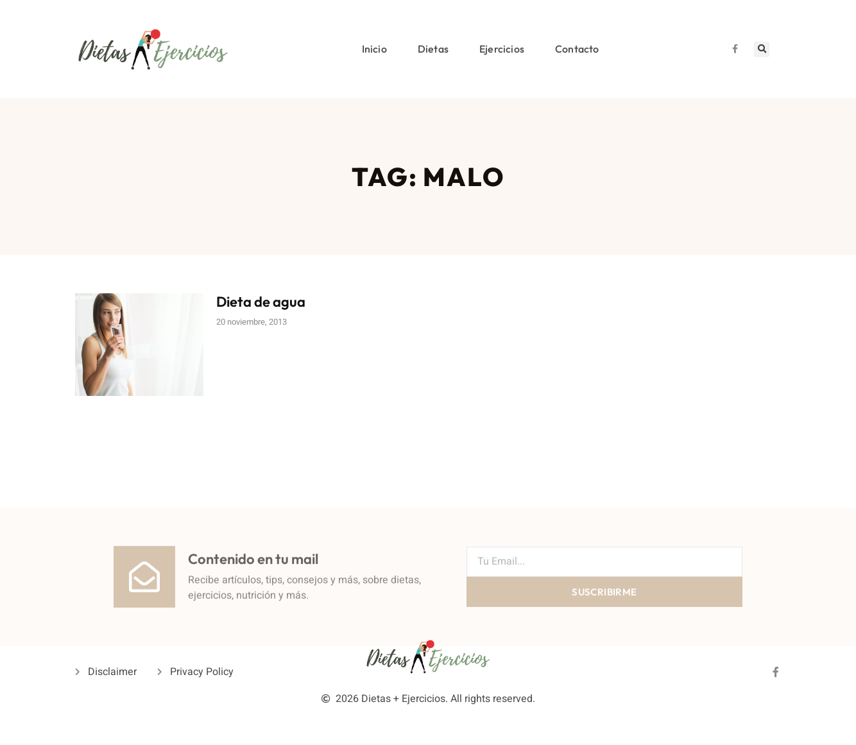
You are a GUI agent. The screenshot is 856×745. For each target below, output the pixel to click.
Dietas (433, 48)
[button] (761, 49)
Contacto (577, 48)
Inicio (374, 48)
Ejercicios (501, 48)
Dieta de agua (260, 302)
